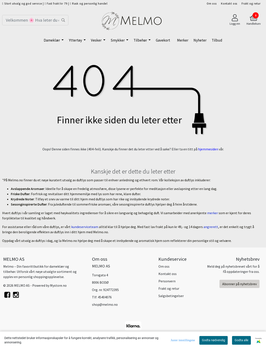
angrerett (210, 227)
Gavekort (163, 40)
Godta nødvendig (213, 340)
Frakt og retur (251, 3)
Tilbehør (141, 40)
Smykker (118, 40)
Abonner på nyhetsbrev (239, 284)
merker (213, 213)
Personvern (167, 281)
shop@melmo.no (105, 304)
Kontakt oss (229, 3)
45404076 (105, 297)
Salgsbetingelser (171, 296)
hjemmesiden (208, 149)
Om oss (212, 3)
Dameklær (52, 40)
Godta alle (241, 340)
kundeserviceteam (85, 227)
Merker (182, 40)
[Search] (35, 20)
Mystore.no (58, 285)
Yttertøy (76, 40)
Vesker (96, 40)
